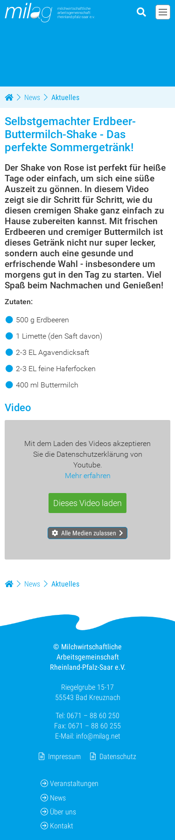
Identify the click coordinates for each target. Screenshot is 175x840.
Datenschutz (117, 756)
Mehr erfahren (88, 475)
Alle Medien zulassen (88, 533)
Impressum (64, 756)
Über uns (58, 811)
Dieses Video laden (87, 503)
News (53, 797)
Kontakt (57, 825)
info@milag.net (98, 736)
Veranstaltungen (69, 783)
